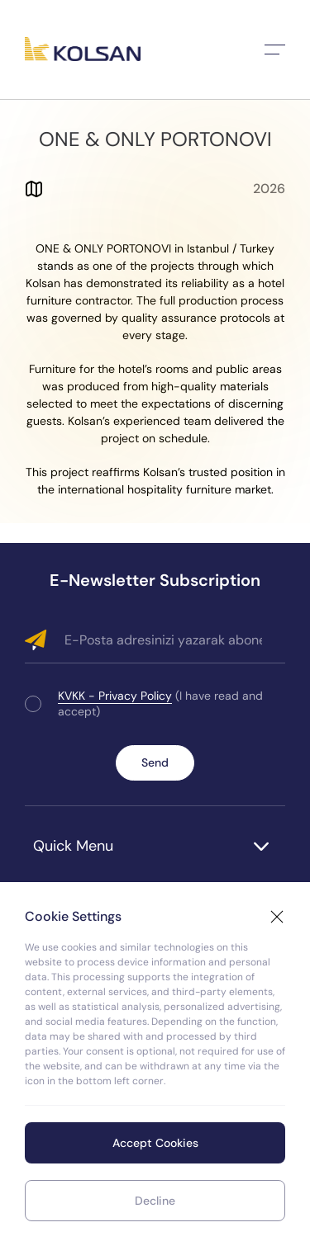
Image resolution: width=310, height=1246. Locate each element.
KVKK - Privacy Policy (115, 695)
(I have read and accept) (160, 703)
